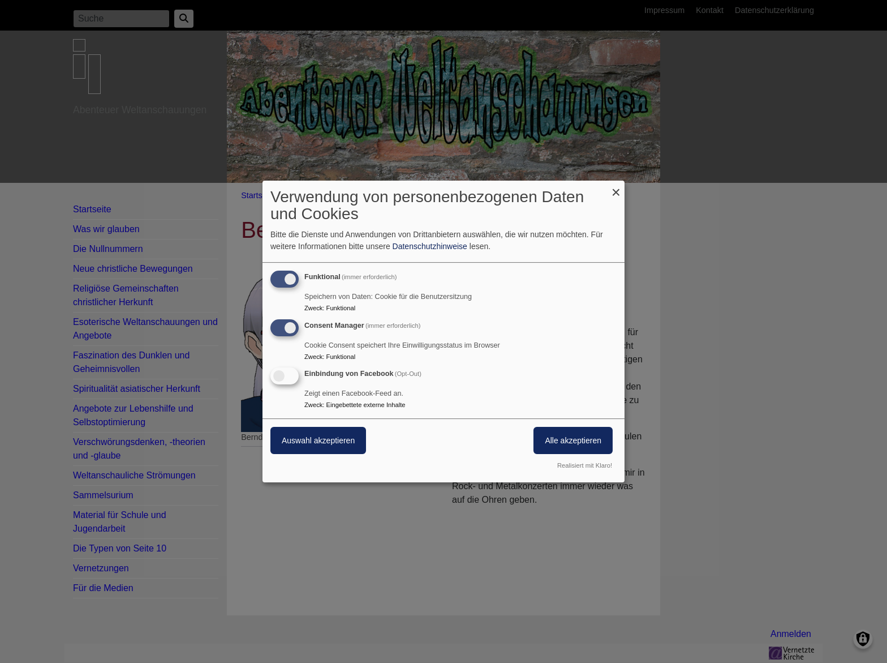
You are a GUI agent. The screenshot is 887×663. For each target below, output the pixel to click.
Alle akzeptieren (573, 441)
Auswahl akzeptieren (318, 441)
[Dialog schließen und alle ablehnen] (616, 188)
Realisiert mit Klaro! (584, 465)
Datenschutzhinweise (430, 246)
